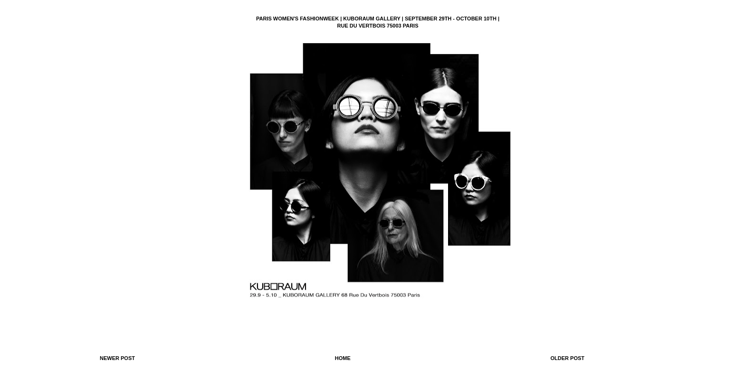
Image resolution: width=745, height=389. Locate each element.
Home (343, 358)
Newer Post (117, 358)
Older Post (567, 358)
